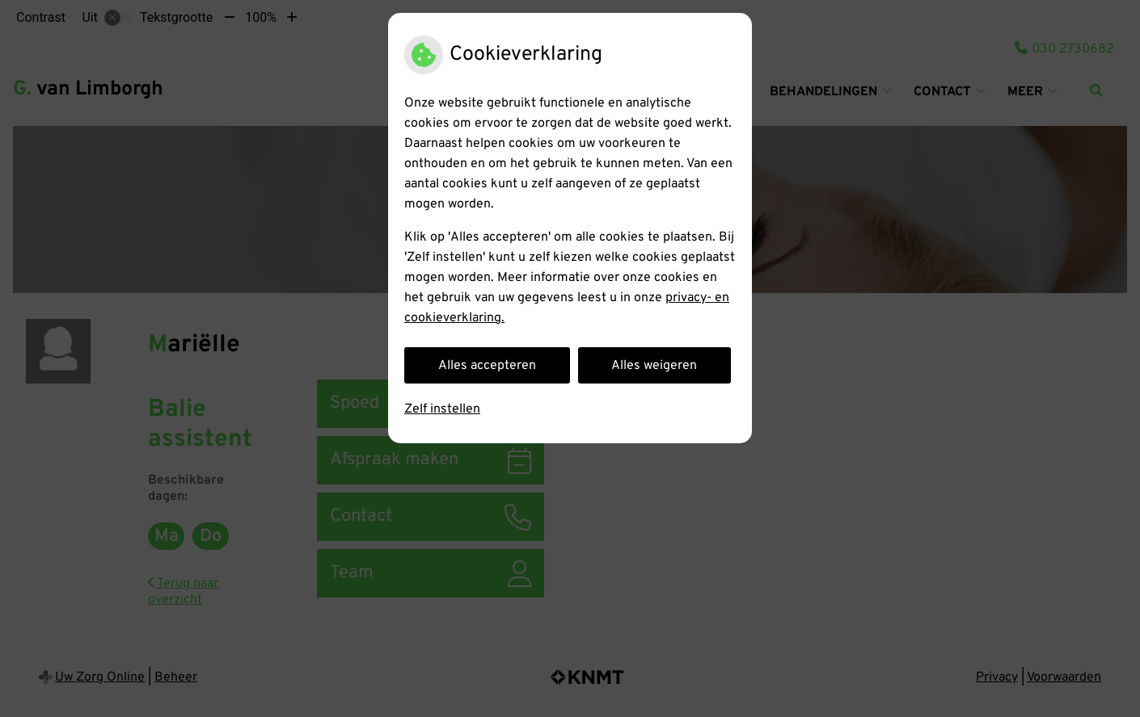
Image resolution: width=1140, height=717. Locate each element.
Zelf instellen (442, 409)
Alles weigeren (654, 366)
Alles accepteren (487, 366)
